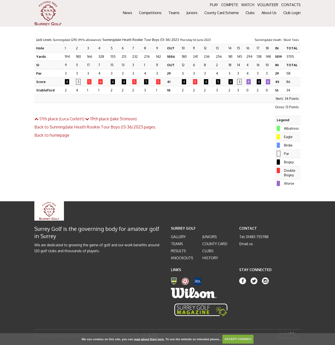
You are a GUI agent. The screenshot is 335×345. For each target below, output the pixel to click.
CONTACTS (291, 5)
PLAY (214, 5)
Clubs (207, 251)
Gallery (178, 236)
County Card (214, 244)
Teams (177, 244)
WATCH (247, 5)
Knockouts (182, 258)
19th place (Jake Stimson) (111, 118)
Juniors (209, 236)
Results (178, 251)
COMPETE (229, 5)
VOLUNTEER (267, 5)
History (210, 258)
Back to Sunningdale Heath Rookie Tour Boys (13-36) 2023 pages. (95, 126)
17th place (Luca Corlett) (59, 118)
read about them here (149, 339)
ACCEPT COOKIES (238, 339)
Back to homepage (51, 135)
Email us (246, 244)
